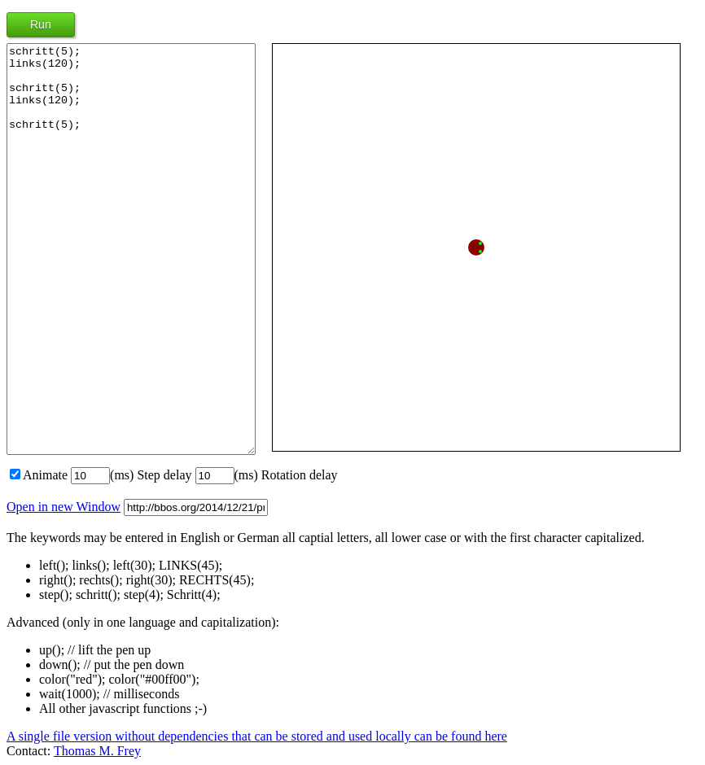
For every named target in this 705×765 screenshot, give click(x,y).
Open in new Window (63, 507)
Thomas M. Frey (97, 751)
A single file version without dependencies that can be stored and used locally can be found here (257, 736)
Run (40, 24)
